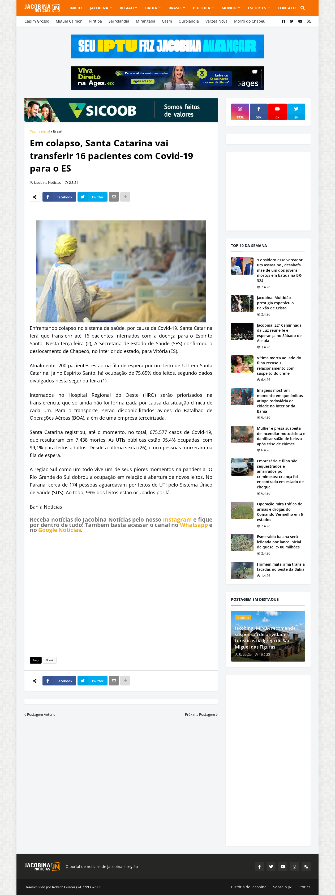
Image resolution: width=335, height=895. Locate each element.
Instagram (177, 519)
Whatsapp (194, 525)
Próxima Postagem (200, 714)
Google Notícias (59, 530)
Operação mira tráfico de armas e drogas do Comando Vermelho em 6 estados (280, 511)
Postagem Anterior (42, 714)
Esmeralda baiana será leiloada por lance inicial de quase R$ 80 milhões (279, 541)
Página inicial (40, 131)
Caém (167, 21)
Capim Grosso (36, 21)
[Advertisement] (121, 594)
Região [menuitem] (127, 7)
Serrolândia (119, 21)
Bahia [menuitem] (151, 7)
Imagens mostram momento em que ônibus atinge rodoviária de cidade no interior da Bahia (280, 401)
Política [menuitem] (201, 7)
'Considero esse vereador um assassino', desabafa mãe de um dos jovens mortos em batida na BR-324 (280, 270)
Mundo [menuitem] (229, 7)
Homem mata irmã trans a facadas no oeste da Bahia (281, 567)
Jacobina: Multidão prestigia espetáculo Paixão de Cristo (275, 302)
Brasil (57, 131)
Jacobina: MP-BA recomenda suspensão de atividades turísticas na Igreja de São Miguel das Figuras (265, 637)
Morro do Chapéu (249, 21)
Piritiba (95, 21)
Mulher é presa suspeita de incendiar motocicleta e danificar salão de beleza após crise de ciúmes (281, 436)
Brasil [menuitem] (175, 7)
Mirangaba (145, 21)
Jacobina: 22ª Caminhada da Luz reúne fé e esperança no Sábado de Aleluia (279, 333)
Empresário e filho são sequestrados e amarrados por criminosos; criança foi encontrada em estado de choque (280, 473)
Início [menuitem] (76, 7)
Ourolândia (189, 21)
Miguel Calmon (69, 21)
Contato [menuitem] (287, 7)
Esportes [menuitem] (257, 7)
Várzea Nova (216, 21)
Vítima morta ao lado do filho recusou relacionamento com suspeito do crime (279, 365)
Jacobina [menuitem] (99, 7)
